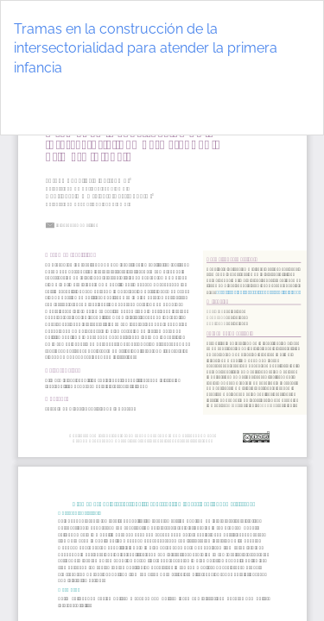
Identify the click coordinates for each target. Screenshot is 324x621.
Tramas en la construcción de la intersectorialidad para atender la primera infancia (145, 49)
